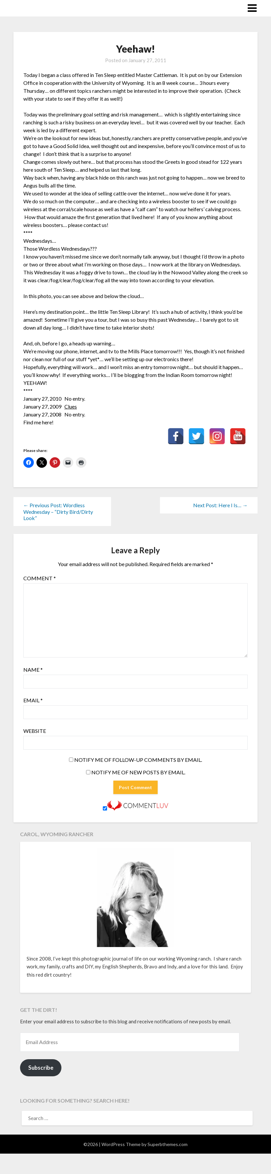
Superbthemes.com (167, 1144)
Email (33, 700)
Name (33, 669)
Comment (39, 578)
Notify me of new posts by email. (138, 772)
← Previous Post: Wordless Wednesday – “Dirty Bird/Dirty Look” (58, 511)
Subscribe (41, 1067)
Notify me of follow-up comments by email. (138, 760)
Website (34, 731)
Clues (70, 406)
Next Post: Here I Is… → (220, 505)
